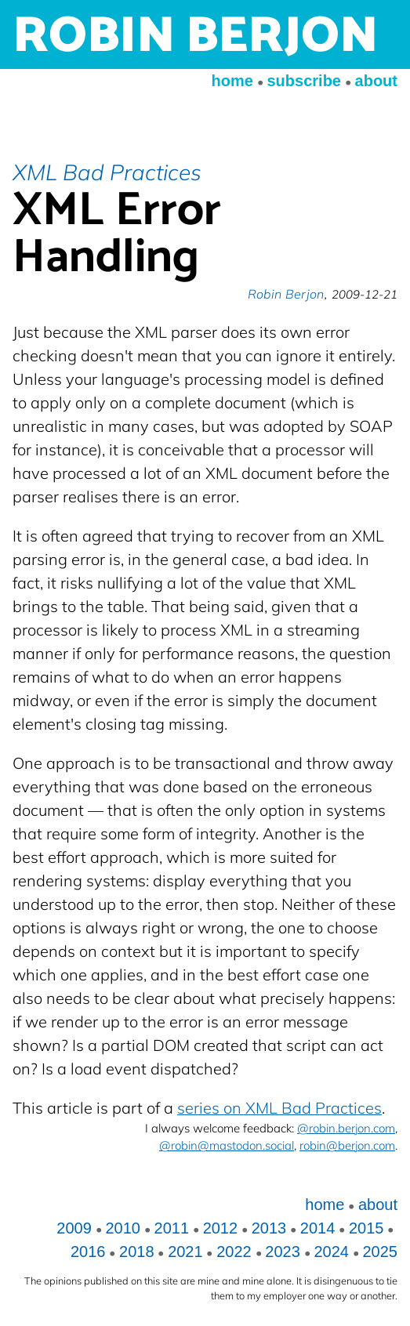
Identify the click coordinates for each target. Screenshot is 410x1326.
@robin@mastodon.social (226, 1145)
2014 (318, 1228)
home (232, 80)
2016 (88, 1251)
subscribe (303, 80)
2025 (380, 1251)
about (376, 80)
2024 (331, 1251)
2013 (269, 1228)
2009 (74, 1228)
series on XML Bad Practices (279, 1108)
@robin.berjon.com (346, 1128)
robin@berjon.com (347, 1145)
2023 (282, 1251)
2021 (185, 1251)
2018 (136, 1251)
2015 (366, 1228)
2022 (234, 1251)
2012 (220, 1228)
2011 (172, 1228)
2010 (122, 1228)
